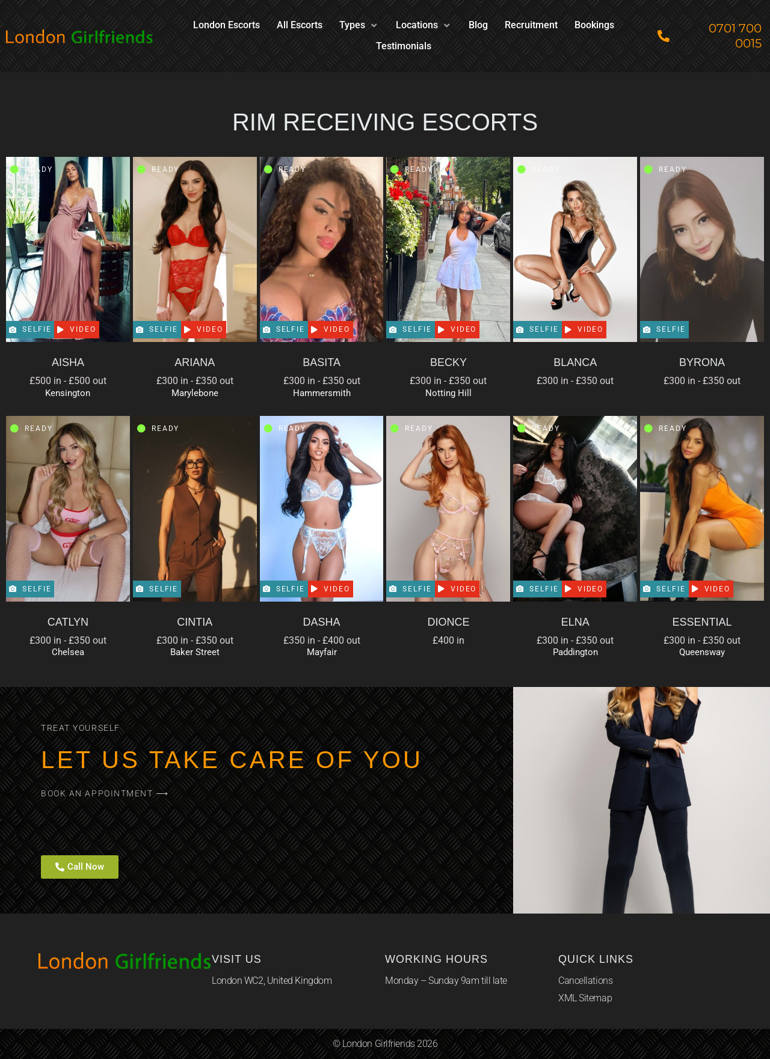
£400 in (448, 640)
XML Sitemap (585, 998)
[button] (359, 25)
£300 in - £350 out (194, 380)
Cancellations (585, 980)
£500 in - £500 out (67, 380)
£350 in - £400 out (321, 640)
